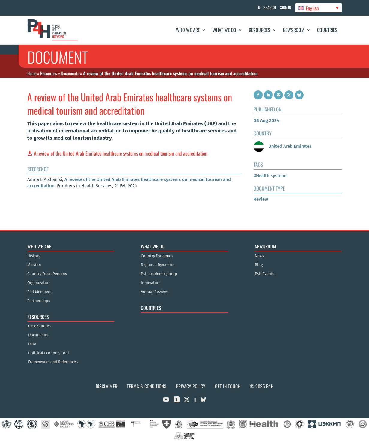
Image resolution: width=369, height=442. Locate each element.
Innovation (151, 283)
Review (261, 199)
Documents (70, 73)
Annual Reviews (154, 292)
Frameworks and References (53, 362)
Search (265, 7)
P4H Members (39, 292)
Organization (39, 283)
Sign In (283, 7)
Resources (259, 30)
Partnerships (38, 301)
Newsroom (294, 30)
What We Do (224, 30)
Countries (327, 30)
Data (32, 344)
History (33, 256)
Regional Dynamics (157, 265)
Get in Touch (227, 386)
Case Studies (39, 326)
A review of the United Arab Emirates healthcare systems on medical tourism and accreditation (120, 153)
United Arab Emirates (282, 146)
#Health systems (270, 175)
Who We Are (188, 30)
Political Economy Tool (48, 353)
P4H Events (264, 274)
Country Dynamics (157, 256)
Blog (259, 265)
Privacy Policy (190, 386)
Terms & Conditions (146, 386)
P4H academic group (159, 274)
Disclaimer (106, 386)
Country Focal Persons (47, 274)
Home (31, 73)
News (259, 256)
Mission (34, 265)
